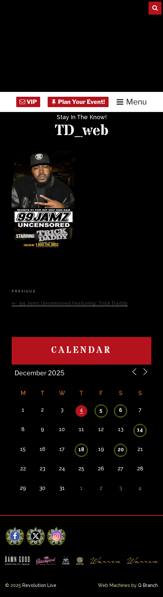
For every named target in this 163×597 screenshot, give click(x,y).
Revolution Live (39, 585)
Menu (131, 101)
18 (81, 449)
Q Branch (148, 585)
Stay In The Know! (82, 117)
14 (140, 430)
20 (121, 449)
